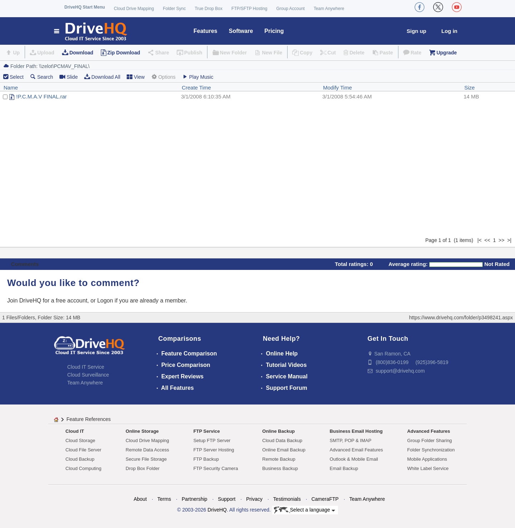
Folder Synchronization (431, 449)
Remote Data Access (147, 449)
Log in (449, 31)
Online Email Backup (283, 449)
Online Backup (278, 431)
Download (81, 52)
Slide (68, 76)
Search (41, 76)
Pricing (274, 31)
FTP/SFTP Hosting (249, 8)
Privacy (254, 499)
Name (11, 87)
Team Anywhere (329, 8)
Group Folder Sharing (429, 440)
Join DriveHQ (25, 300)
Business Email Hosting (356, 431)
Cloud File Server (83, 449)
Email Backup (344, 468)
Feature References (89, 419)
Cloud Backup (79, 459)
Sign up (416, 31)
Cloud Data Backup (282, 440)
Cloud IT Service (85, 367)
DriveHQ (217, 510)
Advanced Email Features (356, 449)
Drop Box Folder (143, 468)
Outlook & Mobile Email (354, 459)
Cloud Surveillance (88, 375)
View (135, 76)
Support (226, 499)
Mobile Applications (427, 459)
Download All (102, 76)
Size (469, 87)
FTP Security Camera (215, 468)
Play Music (198, 76)
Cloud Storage (80, 440)
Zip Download (123, 52)
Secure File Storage (146, 459)
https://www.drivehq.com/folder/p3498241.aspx (461, 317)
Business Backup (280, 468)
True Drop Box (208, 8)
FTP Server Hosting (213, 449)
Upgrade (446, 52)
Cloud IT (74, 431)
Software (241, 31)
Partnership (194, 499)
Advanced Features (428, 431)
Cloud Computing (83, 468)
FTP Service (206, 431)
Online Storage (142, 431)
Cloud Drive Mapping (134, 8)
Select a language (304, 510)
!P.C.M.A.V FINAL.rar (41, 96)
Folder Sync (174, 8)
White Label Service (428, 468)
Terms (164, 499)
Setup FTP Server (212, 440)
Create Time (196, 87)
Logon (105, 300)
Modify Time (337, 87)
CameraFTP (325, 499)
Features (205, 31)
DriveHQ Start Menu (84, 7)
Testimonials (287, 499)
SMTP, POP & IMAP (351, 440)
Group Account (290, 8)
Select (17, 77)
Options (163, 76)
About (140, 499)
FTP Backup (206, 459)
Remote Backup (278, 459)
